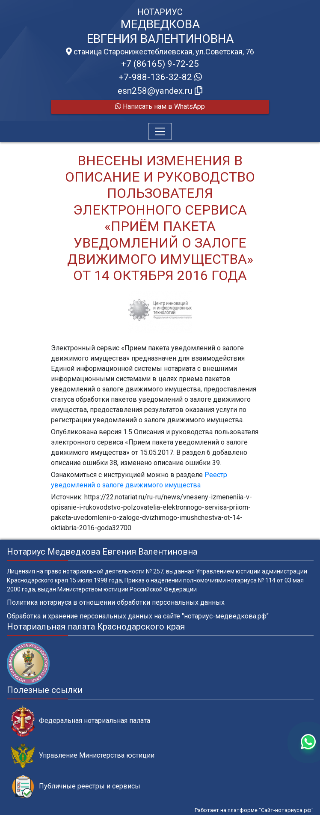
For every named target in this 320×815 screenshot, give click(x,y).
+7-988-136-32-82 (160, 77)
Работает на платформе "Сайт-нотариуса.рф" (254, 810)
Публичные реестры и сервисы (75, 786)
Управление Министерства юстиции (82, 755)
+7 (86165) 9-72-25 (160, 64)
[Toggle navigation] (160, 131)
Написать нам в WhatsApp (160, 106)
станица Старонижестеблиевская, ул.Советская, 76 (160, 52)
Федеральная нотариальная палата (80, 721)
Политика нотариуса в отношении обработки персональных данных (116, 602)
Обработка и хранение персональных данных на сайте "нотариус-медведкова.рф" (138, 616)
